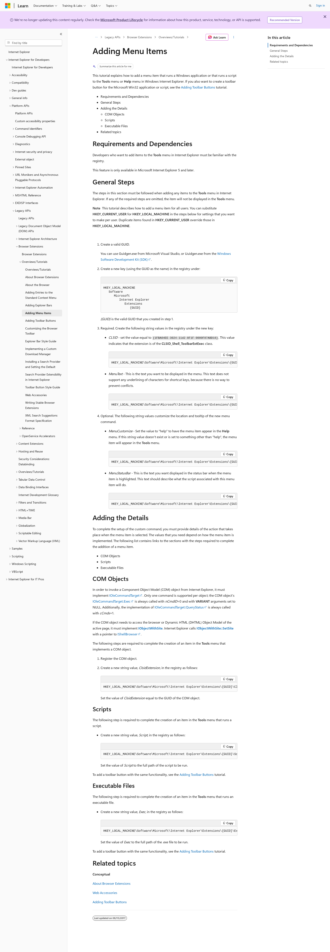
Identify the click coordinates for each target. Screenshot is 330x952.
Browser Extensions (139, 37)
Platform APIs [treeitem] (24, 113)
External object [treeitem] (24, 159)
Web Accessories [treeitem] (36, 395)
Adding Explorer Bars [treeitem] (38, 305)
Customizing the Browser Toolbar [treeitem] (41, 331)
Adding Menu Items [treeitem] (38, 313)
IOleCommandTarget (124, 595)
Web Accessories (105, 892)
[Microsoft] (8, 5)
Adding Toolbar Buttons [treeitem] (40, 321)
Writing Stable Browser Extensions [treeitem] (40, 405)
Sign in (320, 5)
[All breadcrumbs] (96, 37)
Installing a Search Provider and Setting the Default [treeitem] (42, 364)
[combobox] (33, 43)
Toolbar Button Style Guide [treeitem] (42, 387)
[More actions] (233, 37)
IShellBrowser (127, 634)
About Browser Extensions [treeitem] (42, 277)
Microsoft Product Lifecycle (121, 19)
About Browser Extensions (111, 883)
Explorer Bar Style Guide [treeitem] (40, 341)
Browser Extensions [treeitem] (34, 254)
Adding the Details (282, 56)
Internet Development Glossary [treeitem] (39, 495)
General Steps (279, 51)
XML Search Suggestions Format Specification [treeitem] (41, 418)
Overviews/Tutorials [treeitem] (38, 269)
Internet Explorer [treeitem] (19, 52)
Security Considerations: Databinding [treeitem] (34, 461)
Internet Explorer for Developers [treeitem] (32, 67)
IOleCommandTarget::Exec (111, 601)
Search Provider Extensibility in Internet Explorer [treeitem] (43, 377)
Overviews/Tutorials (171, 37)
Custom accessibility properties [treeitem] (35, 121)
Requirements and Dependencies (291, 45)
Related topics (279, 61)
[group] (173, 363)
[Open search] (310, 5)
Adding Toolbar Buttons (198, 87)
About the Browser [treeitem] (37, 285)
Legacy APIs (112, 37)
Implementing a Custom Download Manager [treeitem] (40, 351)
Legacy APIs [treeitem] (26, 218)
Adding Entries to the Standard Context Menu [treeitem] (40, 295)
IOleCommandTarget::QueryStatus (179, 607)
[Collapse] (61, 34)
